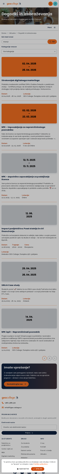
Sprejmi (37, 469)
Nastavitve (23, 469)
